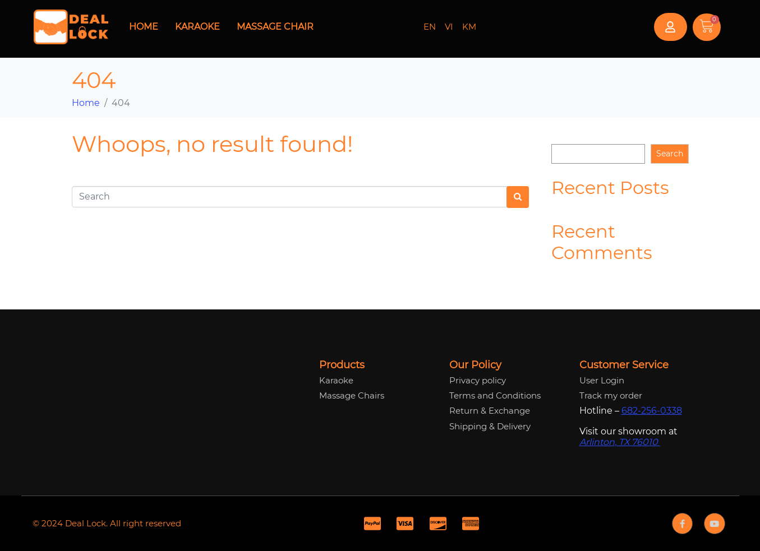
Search (564, 135)
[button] (670, 27)
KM (469, 26)
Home (143, 26)
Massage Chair (275, 26)
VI (449, 26)
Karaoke (197, 26)
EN (429, 26)
